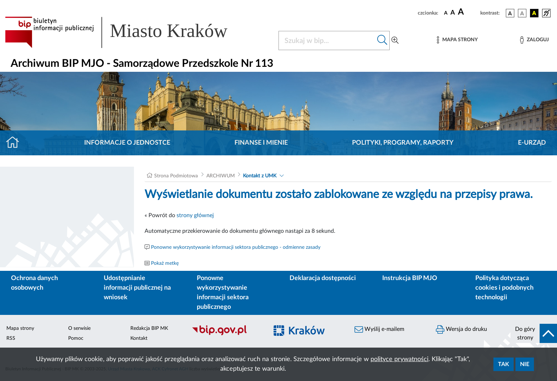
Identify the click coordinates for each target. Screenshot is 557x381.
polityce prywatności (399, 359)
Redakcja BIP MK (149, 328)
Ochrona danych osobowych (34, 283)
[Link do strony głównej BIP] (126, 32)
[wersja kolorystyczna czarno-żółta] (534, 13)
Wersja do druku (461, 329)
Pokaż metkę (165, 263)
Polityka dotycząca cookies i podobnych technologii (504, 288)
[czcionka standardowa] (445, 13)
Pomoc (75, 338)
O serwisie (79, 328)
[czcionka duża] (468, 12)
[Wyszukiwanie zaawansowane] (395, 40)
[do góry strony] (533, 333)
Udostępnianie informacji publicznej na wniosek (137, 288)
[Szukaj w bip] (382, 40)
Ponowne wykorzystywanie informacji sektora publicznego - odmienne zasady (235, 247)
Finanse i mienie (261, 143)
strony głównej (195, 215)
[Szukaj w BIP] (326, 40)
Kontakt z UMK (259, 175)
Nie (524, 364)
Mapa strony (20, 328)
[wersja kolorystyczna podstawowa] (510, 13)
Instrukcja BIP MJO (409, 278)
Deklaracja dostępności (323, 278)
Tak (503, 364)
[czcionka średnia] (453, 13)
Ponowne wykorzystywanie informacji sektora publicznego (223, 292)
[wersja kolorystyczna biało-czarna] (522, 13)
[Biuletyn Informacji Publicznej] (226, 334)
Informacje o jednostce (127, 143)
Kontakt (138, 338)
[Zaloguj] (534, 40)
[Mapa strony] (457, 40)
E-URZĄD (532, 143)
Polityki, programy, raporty (403, 143)
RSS (10, 338)
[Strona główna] (15, 142)
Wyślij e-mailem (379, 329)
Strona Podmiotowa (176, 175)
